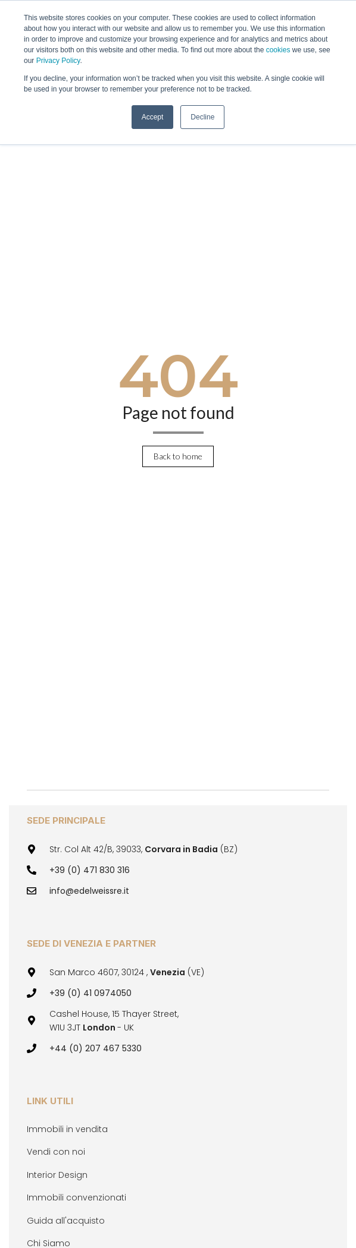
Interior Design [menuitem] (57, 1175)
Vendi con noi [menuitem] (56, 1152)
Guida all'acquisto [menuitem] (66, 1221)
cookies (279, 50)
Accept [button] (153, 117)
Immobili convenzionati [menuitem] (76, 1197)
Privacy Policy (58, 60)
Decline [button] (202, 117)
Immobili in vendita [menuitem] (67, 1129)
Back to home (178, 456)
